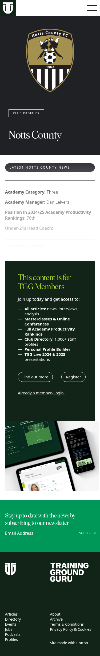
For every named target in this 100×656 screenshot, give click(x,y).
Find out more (35, 376)
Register (73, 376)
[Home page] (8, 8)
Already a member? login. (41, 392)
